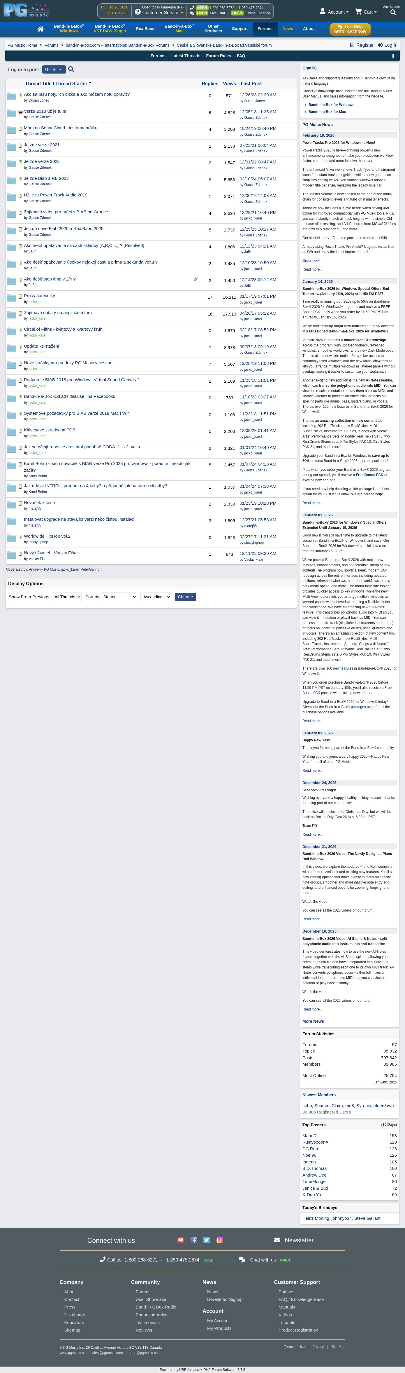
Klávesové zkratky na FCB (49, 429)
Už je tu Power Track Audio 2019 (55, 194)
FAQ (241, 55)
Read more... (312, 269)
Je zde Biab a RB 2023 (46, 178)
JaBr (247, 252)
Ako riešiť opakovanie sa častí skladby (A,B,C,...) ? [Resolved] (84, 245)
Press (69, 1306)
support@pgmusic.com (143, 1353)
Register (361, 45)
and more (349, 229)
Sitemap (72, 1329)
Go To (54, 69)
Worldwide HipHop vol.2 (47, 536)
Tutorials (287, 1322)
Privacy (318, 1347)
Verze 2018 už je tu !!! (45, 111)
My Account (218, 1320)
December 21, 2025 (319, 846)
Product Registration (298, 1329)
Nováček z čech (39, 502)
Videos (285, 1314)
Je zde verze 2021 (42, 144)
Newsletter (299, 1240)
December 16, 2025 (319, 931)
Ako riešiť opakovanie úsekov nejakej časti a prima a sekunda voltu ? (90, 261)
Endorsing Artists (152, 1314)
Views (229, 83)
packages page (362, 707)
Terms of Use (294, 1347)
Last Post (251, 83)
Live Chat (217, 13)
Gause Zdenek (255, 118)
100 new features (336, 407)
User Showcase (151, 1299)
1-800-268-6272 (221, 8)
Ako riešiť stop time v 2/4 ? (49, 278)
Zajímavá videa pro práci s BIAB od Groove (66, 211)
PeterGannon (91, 569)
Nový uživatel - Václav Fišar (51, 552)
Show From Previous (29, 596)
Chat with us (263, 1259)
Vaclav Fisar (253, 559)
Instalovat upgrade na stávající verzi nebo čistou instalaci (79, 519)
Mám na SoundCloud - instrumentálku (60, 127)
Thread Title (38, 83)
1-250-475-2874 (251, 8)
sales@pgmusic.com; (108, 1353)
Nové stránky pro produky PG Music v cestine (68, 362)
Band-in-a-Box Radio (156, 1306)
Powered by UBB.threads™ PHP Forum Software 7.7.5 (202, 1370)
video (323, 902)
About (70, 1291)
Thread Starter (73, 83)
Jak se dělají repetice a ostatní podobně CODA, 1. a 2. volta (82, 446)
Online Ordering (258, 13)
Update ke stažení (41, 346)
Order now (310, 261)
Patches (286, 1291)
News (212, 1291)
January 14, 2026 (317, 281)
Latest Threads (185, 55)
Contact (72, 1299)
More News (313, 1021)
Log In (387, 45)
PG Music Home (22, 45)
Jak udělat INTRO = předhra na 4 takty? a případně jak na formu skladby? (95, 485)
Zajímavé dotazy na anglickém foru (58, 312)
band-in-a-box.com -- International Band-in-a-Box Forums (118, 45)
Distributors (75, 1314)
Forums (51, 45)
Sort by (92, 596)
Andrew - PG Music (44, 569)
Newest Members (319, 1095)
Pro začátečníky (39, 295)
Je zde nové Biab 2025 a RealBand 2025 (63, 228)
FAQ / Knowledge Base (301, 1299)
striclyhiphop (254, 543)
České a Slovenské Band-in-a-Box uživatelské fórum (224, 45)
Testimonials (148, 1322)
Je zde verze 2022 (42, 161)
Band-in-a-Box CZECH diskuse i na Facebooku (69, 396)
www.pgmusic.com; (75, 1353)
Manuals (287, 1306)
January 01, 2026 (317, 515)
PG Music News (317, 124)
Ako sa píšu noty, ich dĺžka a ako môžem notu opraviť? (77, 94)
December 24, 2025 (319, 782)
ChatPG (309, 68)
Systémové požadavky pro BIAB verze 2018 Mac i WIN (77, 413)
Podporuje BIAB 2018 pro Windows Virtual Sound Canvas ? (82, 379)
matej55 (250, 526)
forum (368, 910)
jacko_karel (253, 218)
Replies (210, 83)
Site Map (338, 1347)
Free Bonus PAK (369, 475)
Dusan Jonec (254, 101)
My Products (219, 1328)
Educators (74, 1322)
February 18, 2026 (318, 135)
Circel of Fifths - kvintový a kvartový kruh (63, 329)
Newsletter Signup (225, 1299)
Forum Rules (218, 55)
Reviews (144, 1329)
